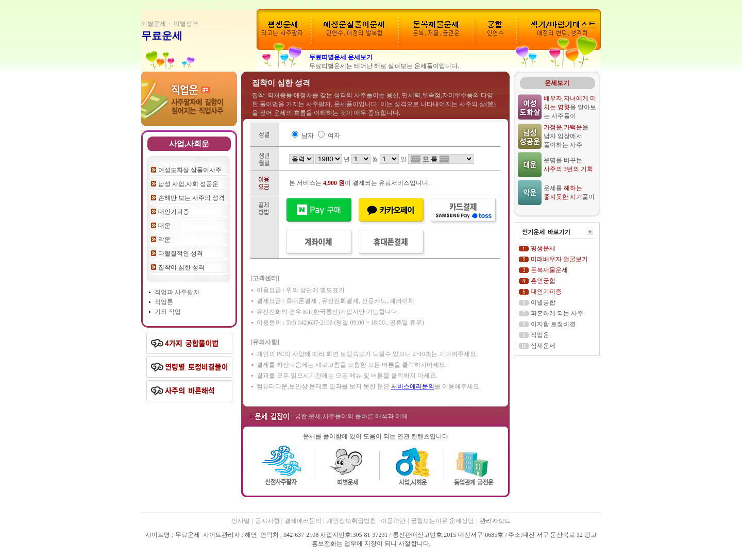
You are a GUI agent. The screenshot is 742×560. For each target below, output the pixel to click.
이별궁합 (543, 302)
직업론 (164, 302)
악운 (164, 239)
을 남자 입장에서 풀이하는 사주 (566, 136)
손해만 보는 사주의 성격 (191, 197)
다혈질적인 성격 (180, 253)
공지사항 (268, 520)
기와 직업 (168, 311)
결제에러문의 (303, 520)
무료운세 (161, 35)
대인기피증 (173, 211)
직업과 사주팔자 (177, 292)
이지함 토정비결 (553, 324)
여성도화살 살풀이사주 (190, 170)
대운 (164, 225)
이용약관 (393, 520)
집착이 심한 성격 (181, 267)
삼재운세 (543, 345)
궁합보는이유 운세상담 (442, 520)
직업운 (540, 334)
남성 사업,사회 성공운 (188, 184)
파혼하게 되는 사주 (557, 313)
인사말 (240, 520)
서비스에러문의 (412, 386)
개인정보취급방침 (352, 520)
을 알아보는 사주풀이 (570, 107)
